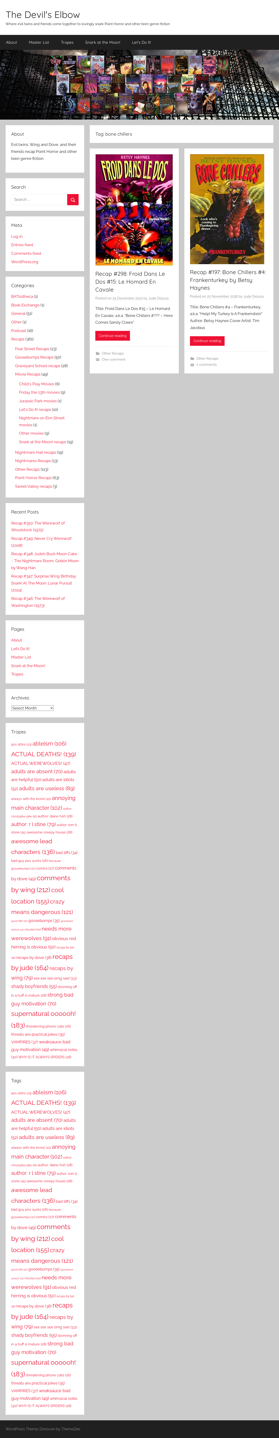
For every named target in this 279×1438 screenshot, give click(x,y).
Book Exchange (25, 305)
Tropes (67, 42)
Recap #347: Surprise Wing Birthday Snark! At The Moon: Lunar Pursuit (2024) (43, 583)
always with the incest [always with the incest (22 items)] (31, 799)
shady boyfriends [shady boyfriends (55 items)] (34, 986)
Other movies (31, 433)
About (11, 42)
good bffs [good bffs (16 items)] (19, 921)
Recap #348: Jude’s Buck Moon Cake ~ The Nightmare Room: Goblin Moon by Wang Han (45, 560)
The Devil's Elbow (43, 14)
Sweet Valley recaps (33, 486)
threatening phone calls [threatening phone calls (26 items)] (48, 1026)
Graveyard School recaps (37, 365)
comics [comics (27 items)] (45, 868)
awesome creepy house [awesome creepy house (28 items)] (49, 832)
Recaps (17, 339)
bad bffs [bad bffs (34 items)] (67, 852)
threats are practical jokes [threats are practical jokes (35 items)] (38, 1034)
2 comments (206, 365)
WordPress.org (24, 261)
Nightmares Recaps (33, 460)
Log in (17, 236)
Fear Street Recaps (32, 348)
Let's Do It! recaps (35, 409)
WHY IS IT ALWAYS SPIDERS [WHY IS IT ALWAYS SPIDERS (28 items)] (44, 1057)
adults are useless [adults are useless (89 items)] (47, 788)
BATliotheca (22, 296)
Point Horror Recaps (33, 477)
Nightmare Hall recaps (35, 452)
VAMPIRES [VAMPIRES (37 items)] (24, 1042)
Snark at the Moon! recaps (42, 442)
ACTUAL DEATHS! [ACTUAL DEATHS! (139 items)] (43, 754)
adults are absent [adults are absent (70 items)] (37, 771)
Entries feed (22, 244)
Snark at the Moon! (102, 42)
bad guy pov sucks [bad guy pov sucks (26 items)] (29, 861)
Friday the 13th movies (39, 392)
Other (16, 322)
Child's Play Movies (36, 384)
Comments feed (26, 253)
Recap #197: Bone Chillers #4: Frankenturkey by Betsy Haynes (228, 280)
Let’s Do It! (141, 42)
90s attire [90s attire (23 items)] (21, 744)
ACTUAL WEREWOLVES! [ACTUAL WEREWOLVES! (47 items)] (40, 763)
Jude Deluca (158, 298)
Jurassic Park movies (38, 401)
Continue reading (112, 336)
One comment (113, 359)
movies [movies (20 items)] (33, 929)
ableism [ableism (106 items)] (49, 743)
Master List (39, 42)
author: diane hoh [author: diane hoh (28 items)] (55, 816)
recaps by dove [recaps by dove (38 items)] (34, 957)
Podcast (18, 330)
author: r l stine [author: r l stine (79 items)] (33, 824)
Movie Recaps (27, 374)
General (18, 313)
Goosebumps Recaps (34, 357)
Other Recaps (113, 353)
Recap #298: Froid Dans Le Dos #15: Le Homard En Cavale (130, 281)
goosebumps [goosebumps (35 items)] (44, 920)
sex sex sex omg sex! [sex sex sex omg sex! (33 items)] (55, 978)
